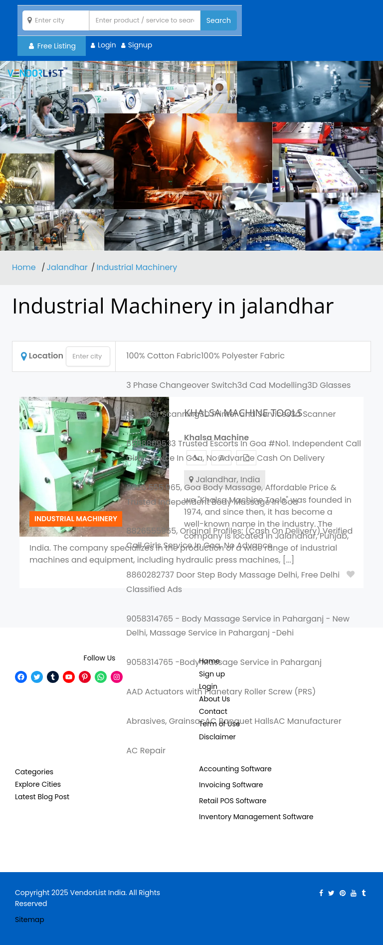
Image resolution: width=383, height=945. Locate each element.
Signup (140, 45)
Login (107, 45)
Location (42, 355)
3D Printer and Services (245, 414)
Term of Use (219, 724)
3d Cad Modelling (272, 385)
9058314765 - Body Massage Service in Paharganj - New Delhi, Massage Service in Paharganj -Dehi (238, 626)
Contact (213, 711)
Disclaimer (217, 737)
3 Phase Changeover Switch (181, 385)
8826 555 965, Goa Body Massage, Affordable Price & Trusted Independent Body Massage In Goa (231, 495)
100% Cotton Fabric (163, 355)
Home (25, 267)
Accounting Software (235, 769)
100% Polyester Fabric (243, 355)
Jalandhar (67, 267)
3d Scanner (313, 414)
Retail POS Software (232, 801)
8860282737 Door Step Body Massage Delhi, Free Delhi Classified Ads (233, 582)
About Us (214, 699)
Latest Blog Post (42, 797)
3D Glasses (329, 385)
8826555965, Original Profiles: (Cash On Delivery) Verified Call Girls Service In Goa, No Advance (239, 538)
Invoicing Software (231, 785)
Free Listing (52, 46)
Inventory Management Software (256, 817)
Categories (34, 772)
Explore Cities (38, 784)
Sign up (212, 674)
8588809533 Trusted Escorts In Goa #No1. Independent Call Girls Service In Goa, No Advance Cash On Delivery (243, 451)
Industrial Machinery (136, 267)
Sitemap (29, 920)
